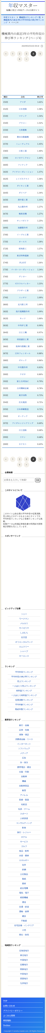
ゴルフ (24, 846)
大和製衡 (23, 129)
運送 (24, 902)
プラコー (23, 123)
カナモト (23, 444)
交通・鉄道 (24, 907)
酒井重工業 (23, 199)
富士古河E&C (23, 381)
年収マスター (23, 5)
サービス (24, 842)
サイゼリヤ (24, 628)
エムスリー (24, 647)
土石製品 (24, 874)
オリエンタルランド (24, 642)
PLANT (22, 262)
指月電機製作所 (23, 311)
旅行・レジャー (24, 832)
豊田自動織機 (23, 136)
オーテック (23, 416)
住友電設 (23, 402)
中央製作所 (23, 367)
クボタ (23, 374)
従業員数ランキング (24, 700)
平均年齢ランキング (24, 705)
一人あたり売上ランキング (24, 686)
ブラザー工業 (23, 290)
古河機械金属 (23, 388)
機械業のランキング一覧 (30, 17)
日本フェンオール (23, 353)
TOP (5, 1001)
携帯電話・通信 (24, 767)
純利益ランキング (24, 691)
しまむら (24, 633)
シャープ (24, 651)
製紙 (24, 879)
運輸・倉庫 (24, 911)
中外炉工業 (23, 325)
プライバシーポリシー (13, 1010)
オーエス (23, 241)
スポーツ (24, 814)
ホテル (24, 837)
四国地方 (24, 979)
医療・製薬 (24, 800)
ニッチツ (22, 297)
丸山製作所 (23, 206)
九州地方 (24, 983)
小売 (24, 930)
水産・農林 (24, 856)
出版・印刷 (24, 772)
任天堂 (24, 637)
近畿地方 (24, 965)
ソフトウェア (24, 748)
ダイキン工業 (23, 185)
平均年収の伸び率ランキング (24, 677)
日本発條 (23, 109)
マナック (23, 116)
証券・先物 (24, 730)
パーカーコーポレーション (22, 269)
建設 (24, 916)
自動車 (24, 776)
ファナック (22, 164)
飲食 (24, 828)
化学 (24, 865)
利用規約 (7, 1020)
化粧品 (24, 804)
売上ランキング (24, 681)
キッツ (23, 318)
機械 (24, 781)
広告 (24, 758)
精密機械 (24, 897)
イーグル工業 (23, 234)
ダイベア (23, 192)
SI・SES (24, 762)
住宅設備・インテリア (24, 925)
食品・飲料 (24, 851)
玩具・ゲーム (24, 809)
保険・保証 (24, 735)
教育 (24, 790)
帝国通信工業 (23, 339)
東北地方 (24, 955)
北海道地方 (24, 951)
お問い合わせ (9, 1006)
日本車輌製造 (23, 409)
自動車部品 (24, 786)
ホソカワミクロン (23, 157)
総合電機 (24, 888)
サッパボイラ (23, 220)
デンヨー (23, 276)
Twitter (6, 1025)
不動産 (24, 921)
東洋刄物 (23, 395)
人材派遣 (24, 818)
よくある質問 (9, 1015)
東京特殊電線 (23, 255)
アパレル (24, 795)
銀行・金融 (24, 725)
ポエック (23, 360)
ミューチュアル (23, 143)
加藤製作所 (23, 227)
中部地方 (24, 974)
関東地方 (24, 969)
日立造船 (23, 430)
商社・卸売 (24, 935)
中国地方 (24, 960)
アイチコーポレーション (22, 171)
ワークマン (24, 619)
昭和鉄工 (23, 248)
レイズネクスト (23, 178)
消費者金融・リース (24, 739)
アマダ (23, 102)
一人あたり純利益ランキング (24, 695)
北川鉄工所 (23, 304)
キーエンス (24, 656)
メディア (24, 753)
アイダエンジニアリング (22, 423)
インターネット (24, 744)
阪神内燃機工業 (23, 346)
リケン (23, 437)
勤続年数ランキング (24, 709)
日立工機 (23, 332)
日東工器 (23, 150)
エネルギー (24, 860)
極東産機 (23, 213)
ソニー (24, 614)
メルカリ (24, 623)
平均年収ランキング (24, 672)
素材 (24, 883)
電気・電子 (24, 893)
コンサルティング (24, 823)
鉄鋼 (24, 870)
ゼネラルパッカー (22, 283)
